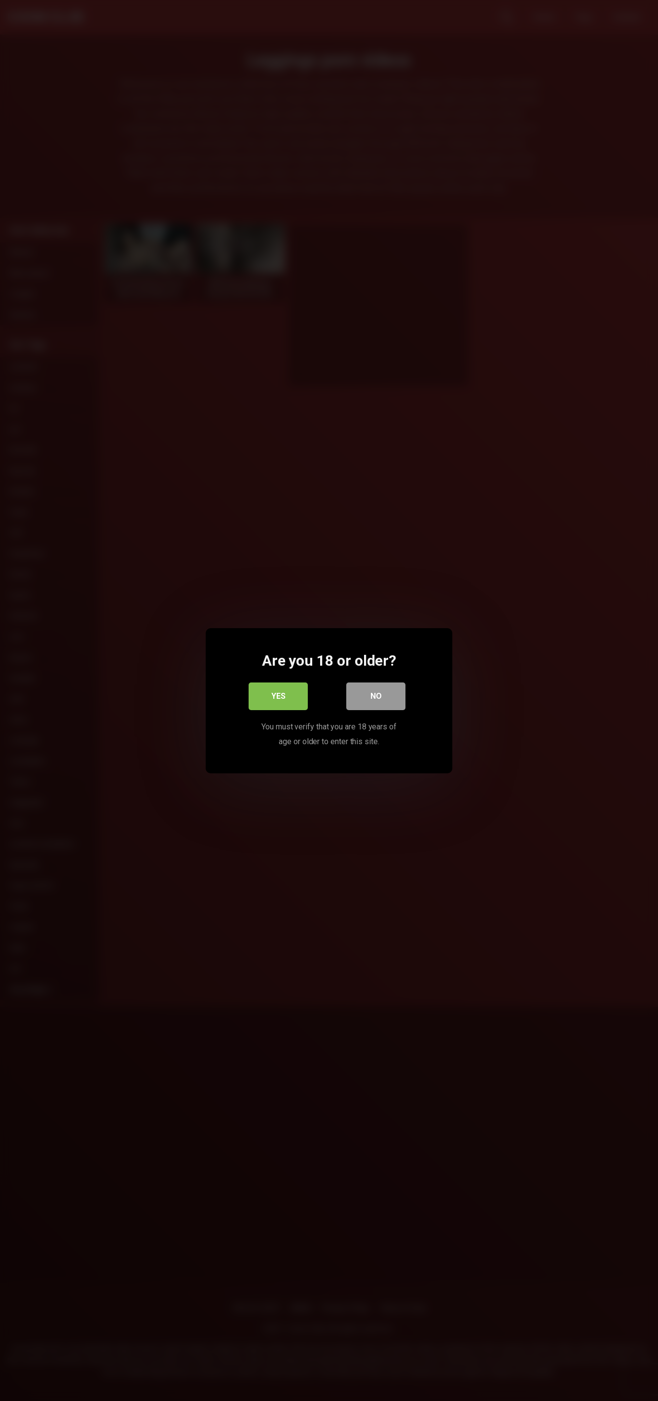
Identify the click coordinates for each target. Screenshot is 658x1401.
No (376, 695)
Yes (278, 695)
